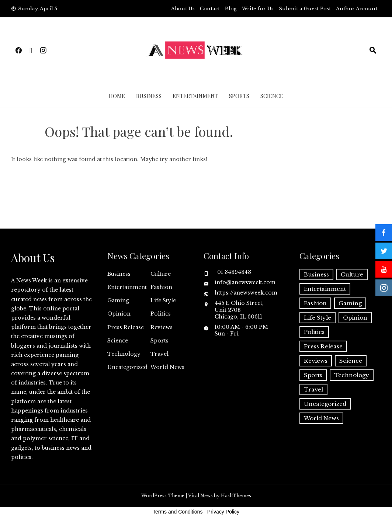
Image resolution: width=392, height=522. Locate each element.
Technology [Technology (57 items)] (351, 375)
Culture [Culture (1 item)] (352, 274)
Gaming (118, 300)
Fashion (161, 287)
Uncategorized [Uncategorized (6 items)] (325, 403)
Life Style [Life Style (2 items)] (317, 317)
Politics (160, 313)
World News (167, 367)
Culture (160, 274)
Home (117, 96)
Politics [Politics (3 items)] (314, 331)
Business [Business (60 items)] (316, 274)
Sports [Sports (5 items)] (313, 375)
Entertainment (195, 96)
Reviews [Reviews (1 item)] (315, 360)
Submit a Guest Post (305, 9)
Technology (124, 354)
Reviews (161, 327)
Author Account (356, 9)
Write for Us (258, 9)
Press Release (125, 327)
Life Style (163, 300)
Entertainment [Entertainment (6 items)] (325, 288)
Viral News (200, 495)
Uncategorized (127, 367)
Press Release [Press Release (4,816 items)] (323, 346)
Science (271, 96)
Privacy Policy (223, 512)
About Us (183, 9)
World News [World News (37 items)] (321, 418)
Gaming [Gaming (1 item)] (350, 303)
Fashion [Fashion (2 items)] (315, 303)
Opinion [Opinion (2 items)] (355, 317)
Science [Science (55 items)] (350, 360)
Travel (159, 354)
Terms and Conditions (177, 512)
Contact (210, 9)
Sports (239, 96)
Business (149, 96)
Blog (231, 9)
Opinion (119, 313)
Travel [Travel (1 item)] (313, 389)
